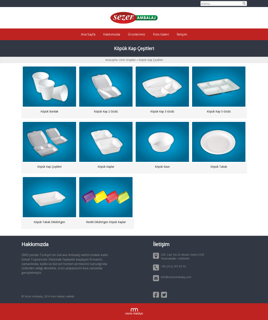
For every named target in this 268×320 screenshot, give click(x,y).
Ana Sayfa (88, 34)
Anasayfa (111, 60)
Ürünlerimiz (136, 34)
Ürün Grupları (127, 60)
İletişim (182, 34)
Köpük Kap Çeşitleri (151, 60)
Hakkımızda (111, 34)
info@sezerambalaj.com (176, 277)
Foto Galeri (161, 34)
